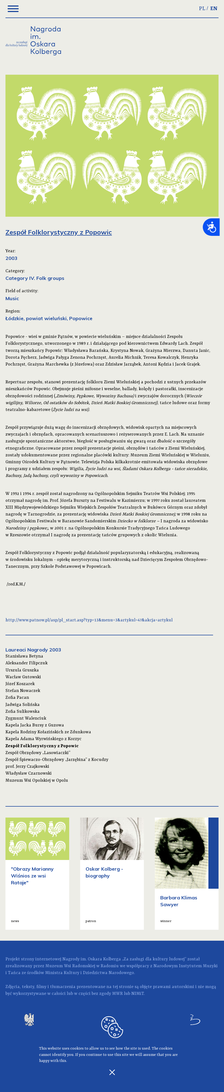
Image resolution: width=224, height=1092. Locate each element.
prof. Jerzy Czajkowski (27, 766)
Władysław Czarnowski (28, 773)
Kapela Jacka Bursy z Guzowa (34, 725)
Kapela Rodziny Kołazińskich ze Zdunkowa (48, 732)
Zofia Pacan (17, 697)
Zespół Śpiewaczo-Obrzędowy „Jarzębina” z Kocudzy (56, 759)
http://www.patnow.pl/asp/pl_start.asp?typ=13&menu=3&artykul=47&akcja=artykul (89, 620)
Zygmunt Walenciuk (25, 718)
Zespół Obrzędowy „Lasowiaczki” (37, 753)
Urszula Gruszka (22, 670)
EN (213, 9)
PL (202, 9)
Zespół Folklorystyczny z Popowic (41, 746)
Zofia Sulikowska (22, 711)
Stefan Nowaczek (22, 690)
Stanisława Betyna (24, 656)
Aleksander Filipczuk (26, 663)
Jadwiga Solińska (22, 704)
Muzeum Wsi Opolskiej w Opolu (36, 780)
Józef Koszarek (20, 684)
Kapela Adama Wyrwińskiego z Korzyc (43, 739)
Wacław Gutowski (23, 677)
